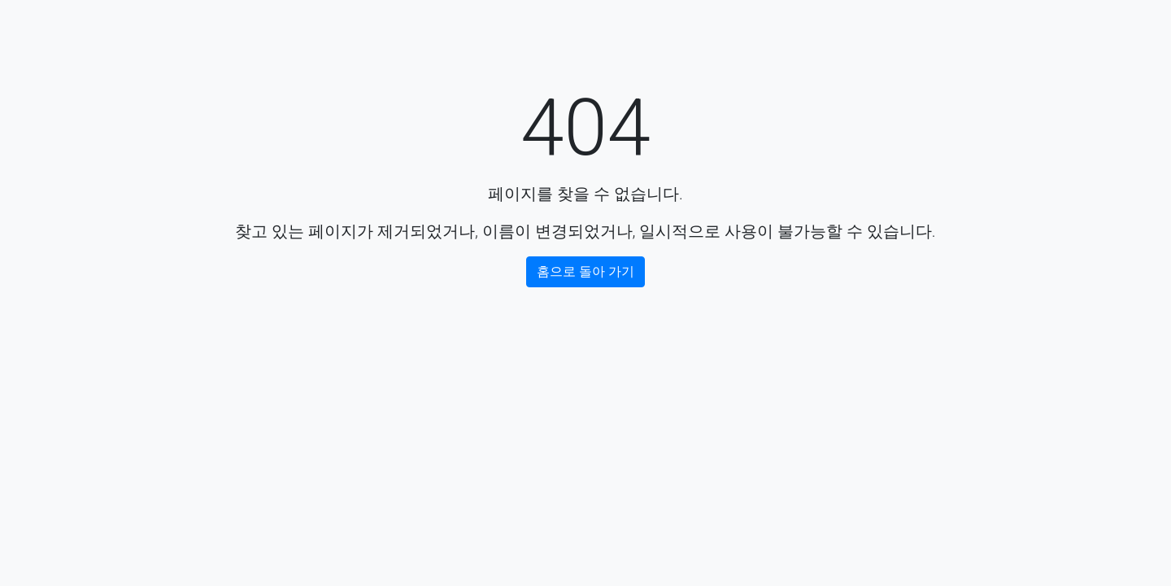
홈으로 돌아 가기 (585, 271)
